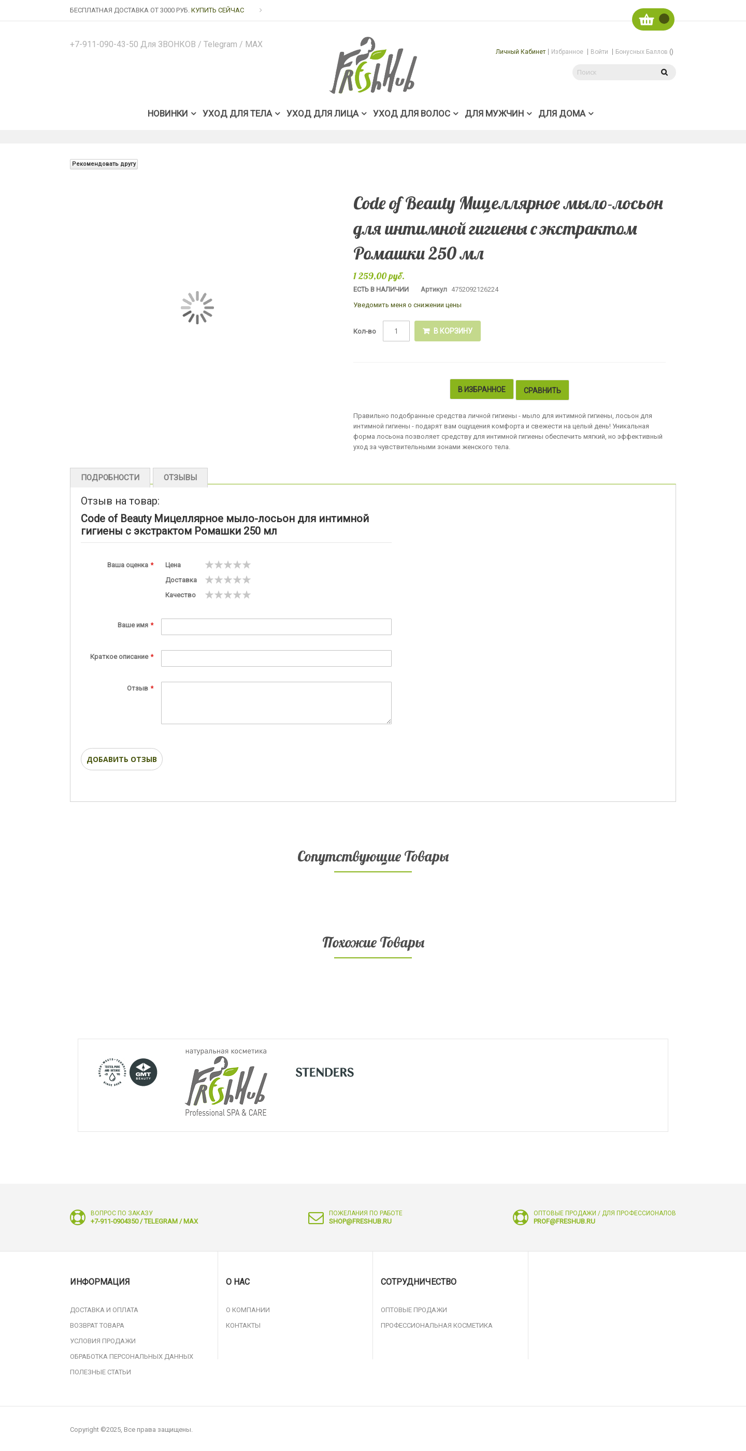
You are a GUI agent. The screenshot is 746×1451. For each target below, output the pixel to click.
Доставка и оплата (104, 1308)
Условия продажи (103, 1339)
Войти (599, 52)
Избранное (567, 52)
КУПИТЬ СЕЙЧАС (217, 10)
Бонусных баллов (644, 52)
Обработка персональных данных (131, 1354)
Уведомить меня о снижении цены (407, 305)
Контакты (243, 1323)
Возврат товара (97, 1323)
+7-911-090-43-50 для (168, 44)
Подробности (108, 474)
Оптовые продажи (414, 1308)
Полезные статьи (100, 1370)
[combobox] (611, 72)
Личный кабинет (521, 52)
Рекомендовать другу (104, 164)
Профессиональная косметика (437, 1323)
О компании (248, 1308)
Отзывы (175, 474)
